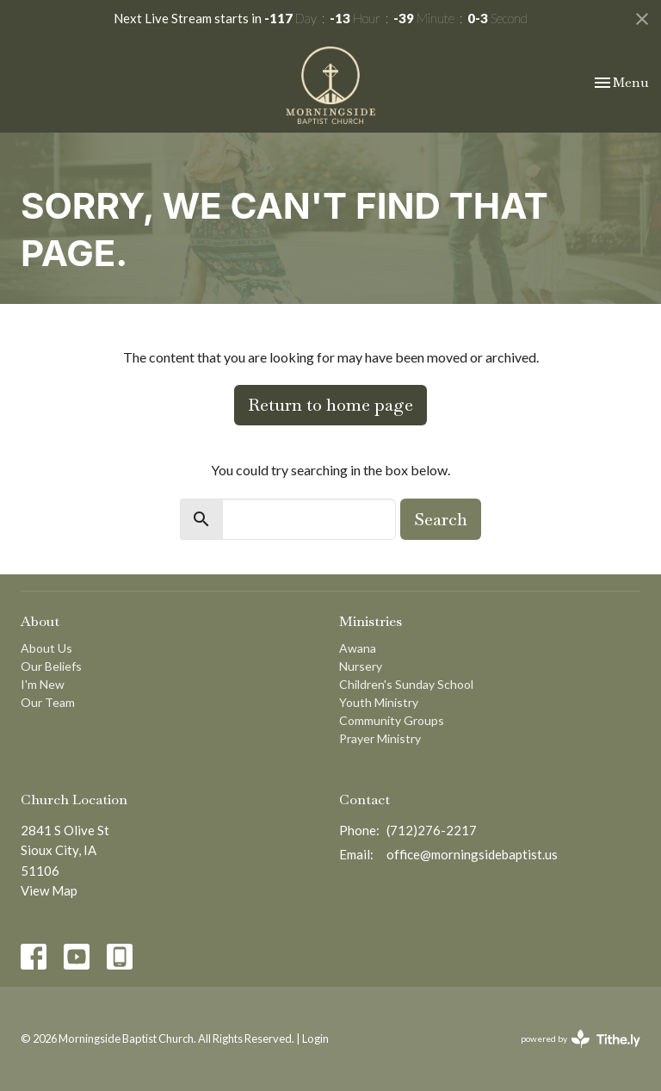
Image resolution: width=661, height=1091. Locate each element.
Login (315, 1038)
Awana (357, 648)
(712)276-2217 (431, 830)
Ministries (370, 621)
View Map (49, 890)
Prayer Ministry (380, 738)
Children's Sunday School (406, 684)
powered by (580, 1039)
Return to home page (330, 405)
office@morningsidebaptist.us (472, 854)
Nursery (360, 666)
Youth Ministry (378, 702)
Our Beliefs (51, 666)
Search (440, 519)
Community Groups (391, 720)
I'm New (43, 684)
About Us (46, 648)
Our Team (48, 702)
